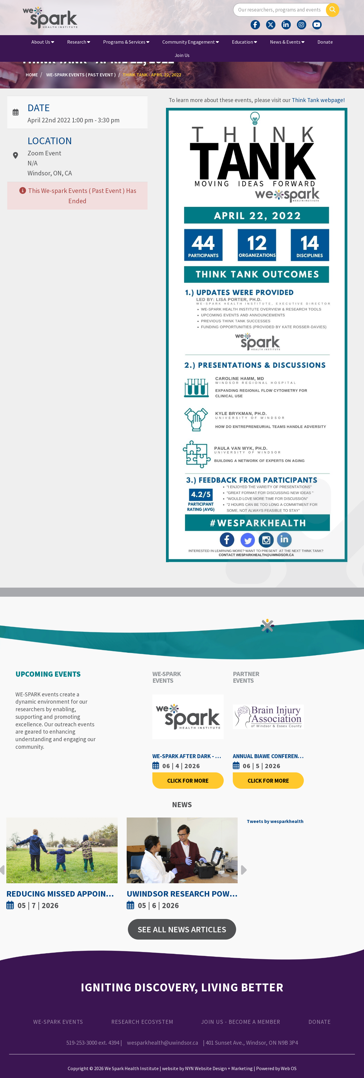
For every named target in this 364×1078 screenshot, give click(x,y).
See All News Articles (182, 929)
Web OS (289, 1068)
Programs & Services (126, 42)
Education (244, 42)
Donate (325, 42)
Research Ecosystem (142, 1021)
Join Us (182, 55)
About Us (42, 42)
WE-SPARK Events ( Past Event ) (81, 74)
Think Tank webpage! (318, 100)
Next (242, 865)
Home (32, 74)
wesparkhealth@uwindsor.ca (162, 1042)
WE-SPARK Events (58, 1021)
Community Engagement (190, 42)
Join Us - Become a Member (240, 1021)
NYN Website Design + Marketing (219, 1068)
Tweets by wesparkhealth (275, 821)
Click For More (188, 780)
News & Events (287, 42)
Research (78, 42)
